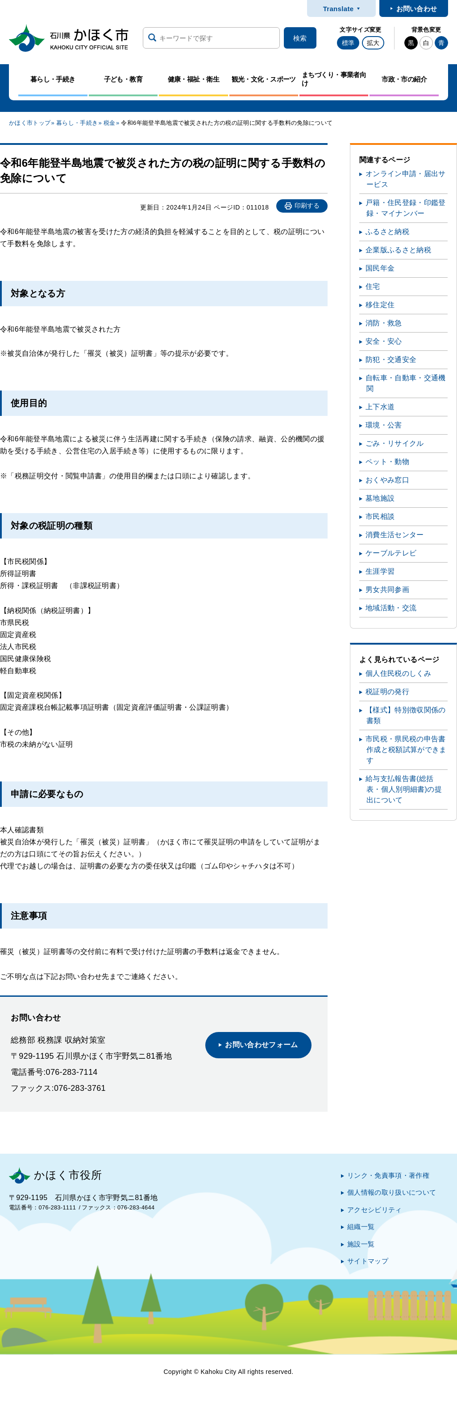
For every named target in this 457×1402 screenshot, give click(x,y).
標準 (348, 42)
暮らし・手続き (77, 122)
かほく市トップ (29, 122)
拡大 (373, 42)
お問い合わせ (416, 8)
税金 (110, 122)
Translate (338, 8)
